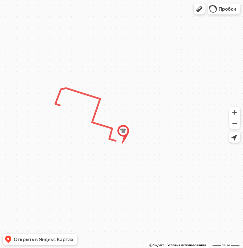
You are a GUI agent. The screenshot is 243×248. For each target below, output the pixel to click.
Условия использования (186, 245)
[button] (199, 8)
